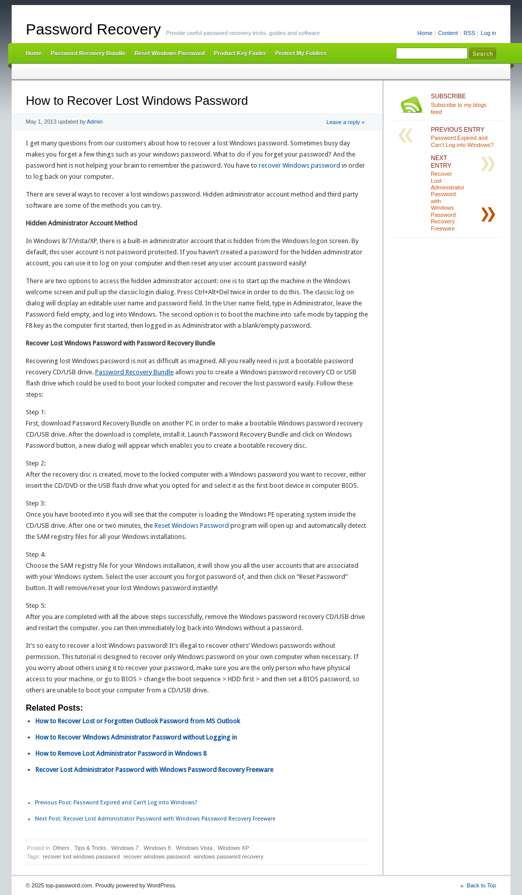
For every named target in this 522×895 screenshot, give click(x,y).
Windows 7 (125, 848)
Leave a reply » (346, 122)
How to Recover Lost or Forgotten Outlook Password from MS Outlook (137, 721)
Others (61, 848)
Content (448, 33)
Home (424, 33)
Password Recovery (93, 29)
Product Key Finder (240, 53)
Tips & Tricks (90, 848)
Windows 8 (157, 848)
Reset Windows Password (170, 53)
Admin (95, 122)
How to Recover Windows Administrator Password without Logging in (136, 737)
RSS (469, 33)
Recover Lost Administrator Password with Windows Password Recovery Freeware (154, 769)
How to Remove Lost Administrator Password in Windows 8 (121, 753)
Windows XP (233, 848)
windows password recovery (229, 856)
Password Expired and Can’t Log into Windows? (116, 802)
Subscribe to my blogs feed (463, 104)
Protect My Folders (301, 53)
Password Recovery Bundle (88, 53)
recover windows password (157, 856)
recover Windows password (299, 165)
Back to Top (481, 885)
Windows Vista (194, 848)
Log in (488, 33)
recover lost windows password (81, 856)
